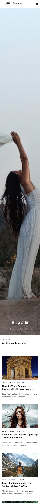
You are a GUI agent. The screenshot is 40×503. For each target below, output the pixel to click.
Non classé (6, 339)
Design (4, 431)
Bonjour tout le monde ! (14, 343)
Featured (12, 431)
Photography (15, 382)
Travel (24, 382)
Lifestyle (5, 382)
